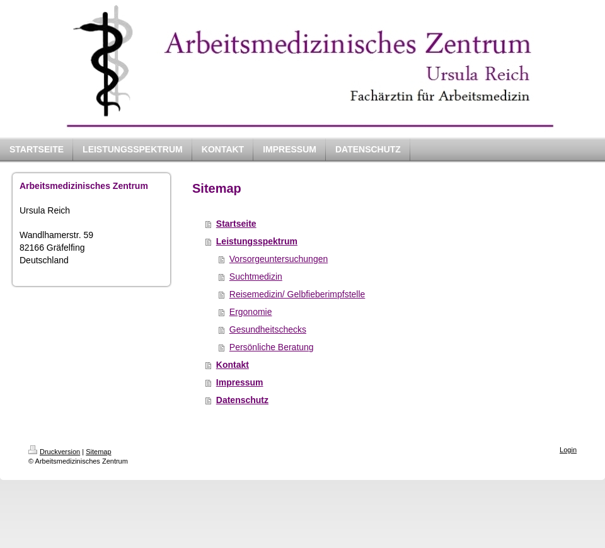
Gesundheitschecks (267, 329)
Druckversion (54, 451)
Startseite (236, 224)
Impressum (239, 382)
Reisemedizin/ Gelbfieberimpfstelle (297, 294)
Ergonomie (250, 312)
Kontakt (232, 365)
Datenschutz (242, 400)
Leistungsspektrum (256, 241)
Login (568, 450)
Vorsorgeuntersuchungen (278, 259)
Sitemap (98, 451)
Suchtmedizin (255, 276)
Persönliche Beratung (271, 347)
